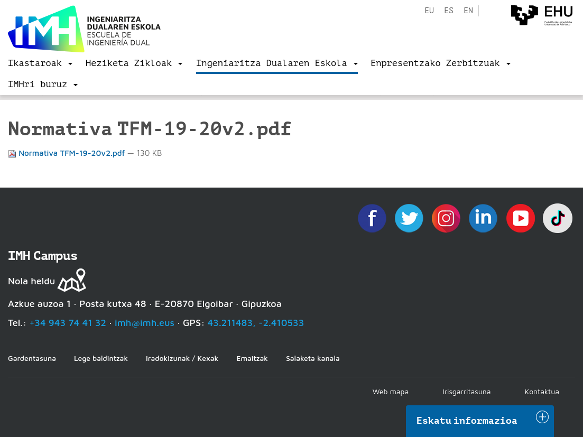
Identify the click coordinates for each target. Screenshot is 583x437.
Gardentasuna (32, 358)
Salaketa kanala (313, 358)
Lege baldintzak (101, 358)
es (449, 10)
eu (429, 10)
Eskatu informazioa (467, 420)
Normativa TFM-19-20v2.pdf (67, 152)
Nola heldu (31, 280)
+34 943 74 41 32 (67, 322)
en (468, 10)
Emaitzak (252, 358)
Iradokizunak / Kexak (182, 358)
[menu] (40, 63)
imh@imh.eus (144, 322)
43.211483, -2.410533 (256, 322)
